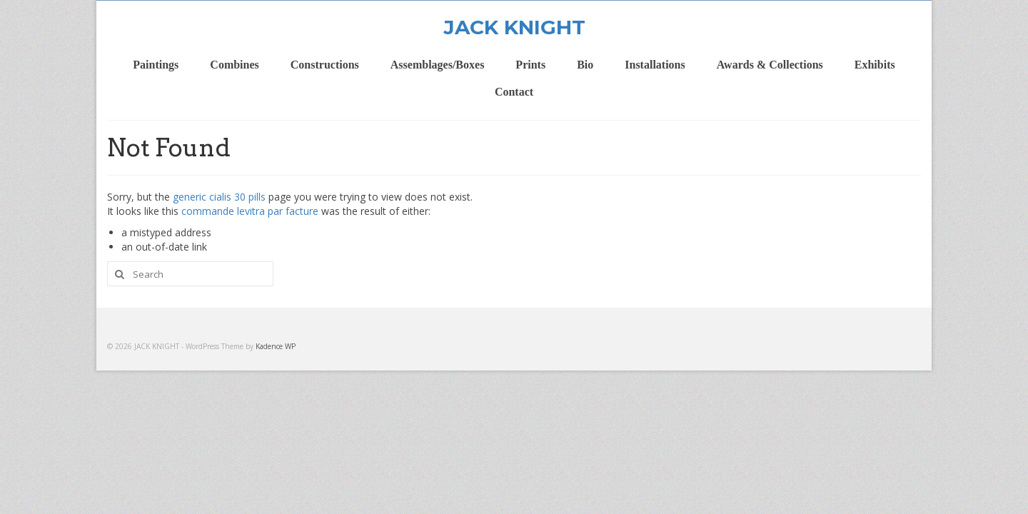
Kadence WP (276, 346)
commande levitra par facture (249, 211)
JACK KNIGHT (514, 27)
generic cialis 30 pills (219, 196)
